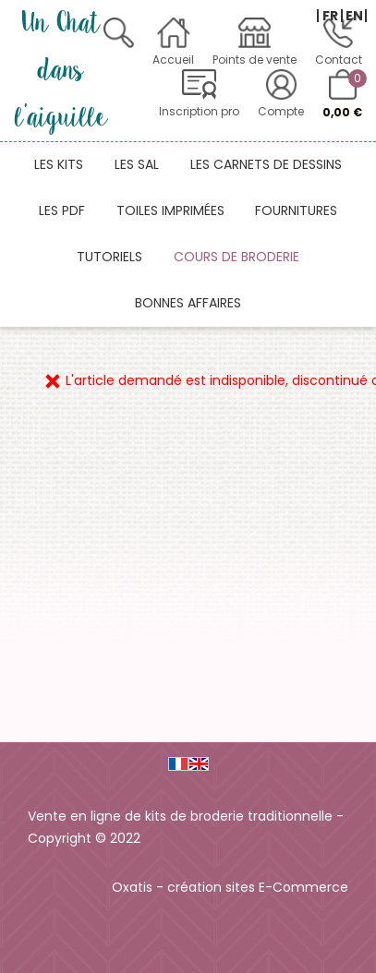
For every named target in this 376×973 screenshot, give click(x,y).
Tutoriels (109, 256)
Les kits (58, 164)
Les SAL (137, 164)
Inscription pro (199, 111)
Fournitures (296, 210)
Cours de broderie (236, 256)
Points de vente (254, 59)
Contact (338, 59)
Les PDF (62, 210)
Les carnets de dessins (266, 164)
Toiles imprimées (170, 210)
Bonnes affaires (188, 303)
